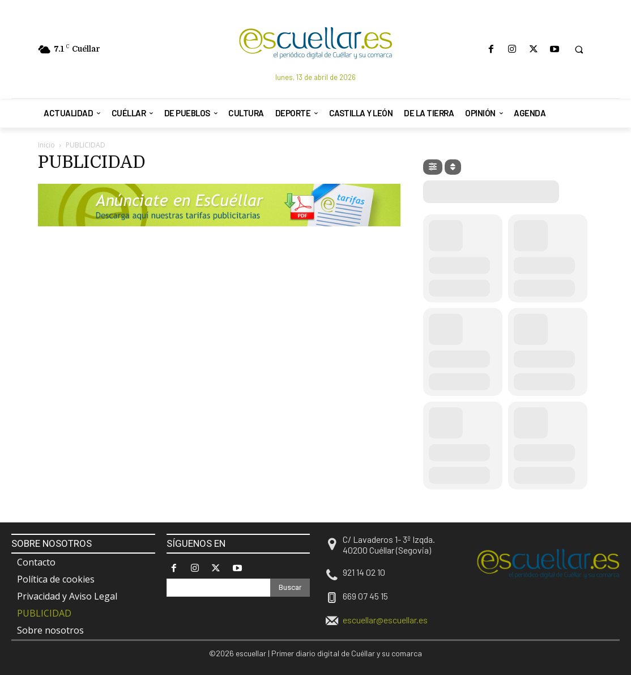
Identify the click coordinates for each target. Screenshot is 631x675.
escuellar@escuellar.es (385, 619)
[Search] (290, 588)
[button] (579, 49)
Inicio (46, 145)
